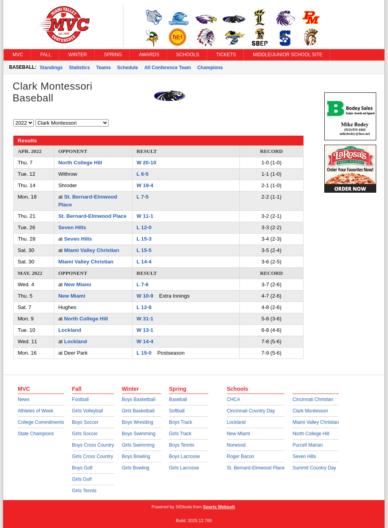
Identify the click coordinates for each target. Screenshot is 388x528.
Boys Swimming (138, 433)
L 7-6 (142, 284)
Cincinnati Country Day (251, 411)
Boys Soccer (85, 422)
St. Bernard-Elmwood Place (92, 216)
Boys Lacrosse (184, 456)
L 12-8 (143, 307)
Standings (51, 67)
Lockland (69, 330)
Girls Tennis (84, 490)
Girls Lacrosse (184, 468)
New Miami (77, 284)
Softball (177, 411)
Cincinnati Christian (312, 399)
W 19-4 (144, 185)
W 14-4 (144, 341)
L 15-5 (143, 250)
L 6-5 (142, 174)
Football (80, 399)
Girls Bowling (135, 468)
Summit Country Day (314, 468)
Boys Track (180, 422)
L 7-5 (142, 197)
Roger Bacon (240, 456)
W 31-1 (144, 319)
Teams (103, 67)
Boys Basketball (138, 399)
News (23, 399)
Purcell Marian (307, 445)
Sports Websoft (219, 506)
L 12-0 (143, 227)
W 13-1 (144, 330)
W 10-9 (144, 296)
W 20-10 (146, 163)
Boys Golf (82, 468)
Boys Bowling (136, 456)
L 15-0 (143, 353)
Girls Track (180, 433)
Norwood (236, 445)
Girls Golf (82, 479)
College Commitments (41, 422)
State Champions (36, 433)
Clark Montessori (310, 411)
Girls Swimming (138, 445)
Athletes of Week (35, 411)
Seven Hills (72, 227)
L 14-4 (143, 262)
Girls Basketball (138, 411)
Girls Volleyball (87, 411)
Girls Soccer (84, 433)
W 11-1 (144, 216)
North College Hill (80, 163)
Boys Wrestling (137, 422)
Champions (210, 67)
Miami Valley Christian (91, 250)
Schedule (127, 67)
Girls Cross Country (92, 456)
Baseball (178, 399)
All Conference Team (167, 67)
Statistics (79, 67)
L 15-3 (143, 239)
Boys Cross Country (93, 445)
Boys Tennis (181, 445)
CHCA (233, 399)
